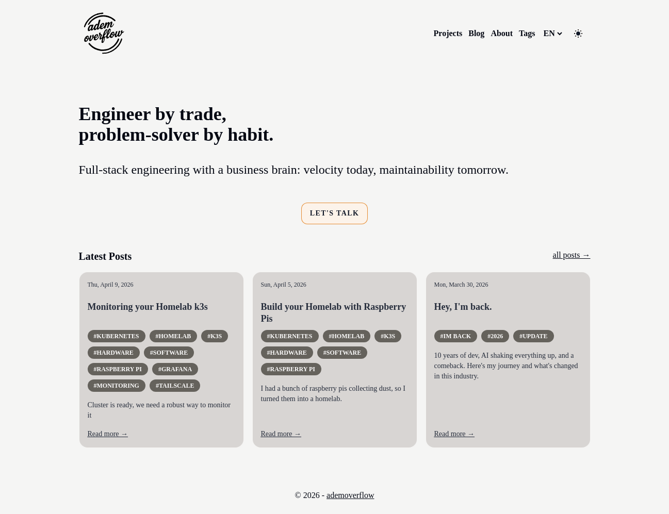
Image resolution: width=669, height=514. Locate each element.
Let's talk (335, 213)
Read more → (108, 434)
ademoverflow (350, 495)
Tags (527, 33)
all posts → (572, 255)
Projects (448, 33)
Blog (476, 33)
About (502, 33)
